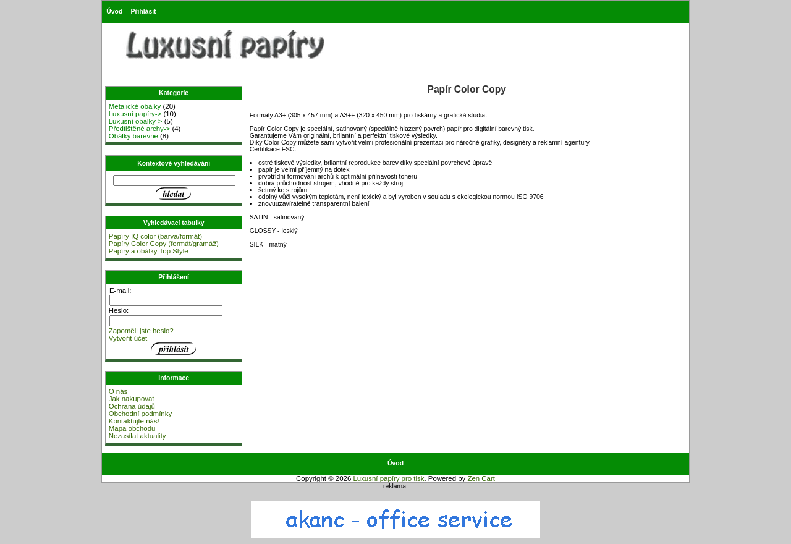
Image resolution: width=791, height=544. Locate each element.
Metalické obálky (135, 106)
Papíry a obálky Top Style (148, 251)
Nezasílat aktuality (137, 436)
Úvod (114, 11)
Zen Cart (481, 478)
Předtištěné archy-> (140, 128)
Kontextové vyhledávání (173, 163)
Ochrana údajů (132, 406)
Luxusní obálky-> (136, 121)
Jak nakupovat (131, 398)
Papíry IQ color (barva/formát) (155, 236)
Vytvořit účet (128, 338)
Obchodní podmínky (140, 413)
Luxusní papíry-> (135, 113)
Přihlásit (143, 11)
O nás (118, 391)
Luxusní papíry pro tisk (388, 478)
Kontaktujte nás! (134, 421)
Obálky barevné (133, 136)
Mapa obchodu (132, 428)
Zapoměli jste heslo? (141, 330)
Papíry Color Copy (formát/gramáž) (164, 243)
